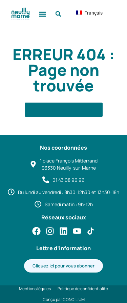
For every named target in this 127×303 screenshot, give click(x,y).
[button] (42, 14)
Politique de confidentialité (83, 288)
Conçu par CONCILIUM (64, 299)
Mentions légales (35, 288)
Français (84, 13)
